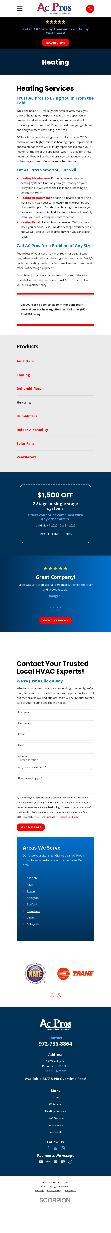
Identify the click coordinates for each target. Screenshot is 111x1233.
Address (22, 756)
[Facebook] (48, 1226)
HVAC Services (55, 1195)
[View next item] (59, 609)
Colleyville (33, 1002)
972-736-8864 (55, 1121)
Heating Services (55, 1189)
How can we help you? (30, 778)
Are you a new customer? (32, 767)
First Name (24, 712)
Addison (32, 955)
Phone (21, 734)
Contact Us (55, 1209)
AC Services (55, 1181)
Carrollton (33, 988)
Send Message (30, 827)
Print (68, 533)
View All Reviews (55, 620)
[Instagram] (63, 1226)
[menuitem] (55, 361)
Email (55, 533)
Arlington (33, 975)
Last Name (24, 723)
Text (42, 533)
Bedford (32, 982)
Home (55, 1174)
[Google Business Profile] (55, 1226)
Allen (30, 962)
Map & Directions (55, 1148)
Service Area (55, 1202)
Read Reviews (55, 43)
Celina (30, 995)
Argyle (31, 968)
